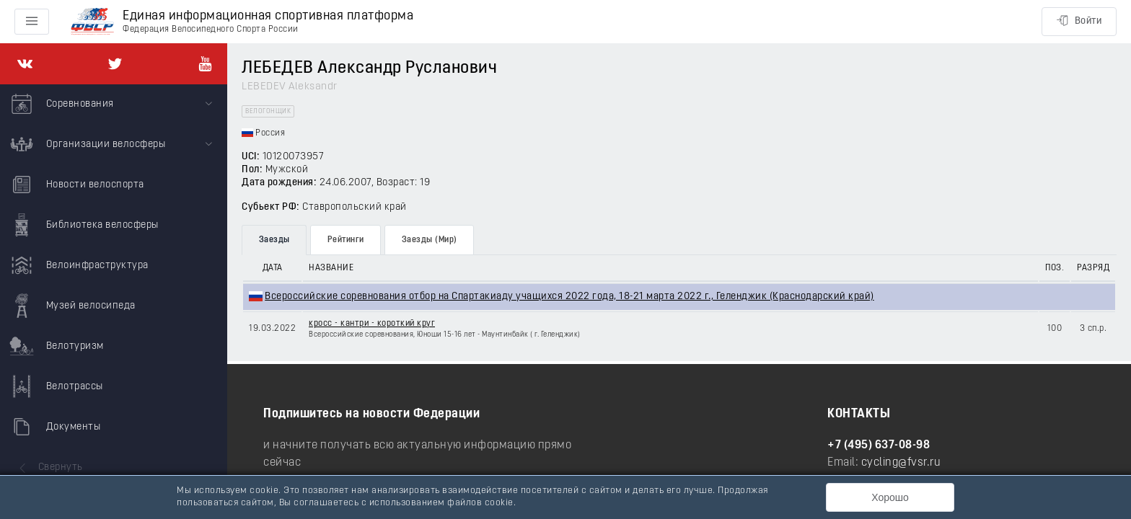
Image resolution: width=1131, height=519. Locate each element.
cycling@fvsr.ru (901, 463)
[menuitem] (113, 104)
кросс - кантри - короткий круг (372, 323)
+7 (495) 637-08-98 (878, 445)
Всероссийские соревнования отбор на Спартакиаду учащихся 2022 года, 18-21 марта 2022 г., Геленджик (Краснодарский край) (569, 296)
